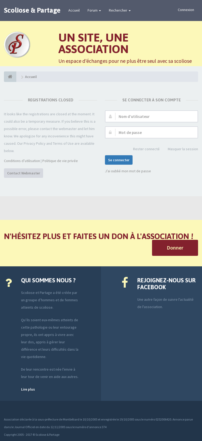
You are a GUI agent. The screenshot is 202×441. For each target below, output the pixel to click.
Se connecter (118, 160)
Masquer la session (180, 149)
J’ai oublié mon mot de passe (128, 171)
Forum (94, 10)
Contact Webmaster (23, 173)
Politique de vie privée (60, 160)
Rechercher (120, 10)
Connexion (186, 9)
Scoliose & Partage (32, 10)
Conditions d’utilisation (22, 160)
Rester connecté (143, 149)
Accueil (74, 10)
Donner (175, 247)
